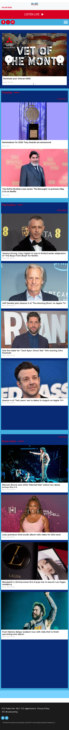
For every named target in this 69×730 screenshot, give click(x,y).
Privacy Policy (43, 709)
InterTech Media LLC (48, 722)
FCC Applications (28, 709)
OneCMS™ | (29, 722)
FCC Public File (8, 709)
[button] (65, 22)
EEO (18, 709)
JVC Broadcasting (10, 712)
